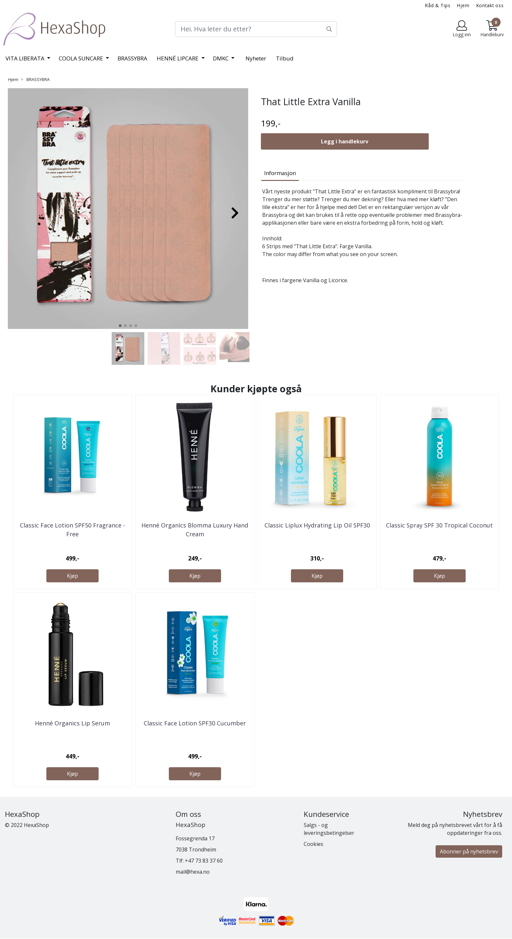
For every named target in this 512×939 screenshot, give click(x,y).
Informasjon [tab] (280, 173)
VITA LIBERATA (26, 58)
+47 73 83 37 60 (204, 860)
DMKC (221, 58)
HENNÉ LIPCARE (178, 58)
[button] (120, 325)
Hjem (463, 5)
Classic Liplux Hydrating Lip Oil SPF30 (317, 525)
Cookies (313, 844)
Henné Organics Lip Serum (72, 723)
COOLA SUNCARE (81, 58)
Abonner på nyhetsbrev (469, 851)
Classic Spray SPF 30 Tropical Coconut (439, 525)
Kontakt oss (490, 5)
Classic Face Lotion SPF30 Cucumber (195, 723)
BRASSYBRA (132, 58)
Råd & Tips (438, 5)
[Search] (256, 29)
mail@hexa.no (193, 871)
